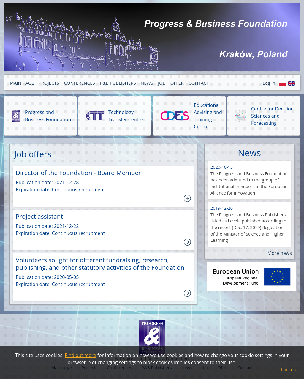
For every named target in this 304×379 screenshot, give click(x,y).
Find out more (80, 355)
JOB (162, 83)
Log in (269, 83)
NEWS (147, 83)
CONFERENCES (79, 83)
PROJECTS (49, 83)
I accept (289, 369)
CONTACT (199, 83)
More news (279, 253)
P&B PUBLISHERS (118, 83)
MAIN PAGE (22, 83)
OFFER (177, 83)
